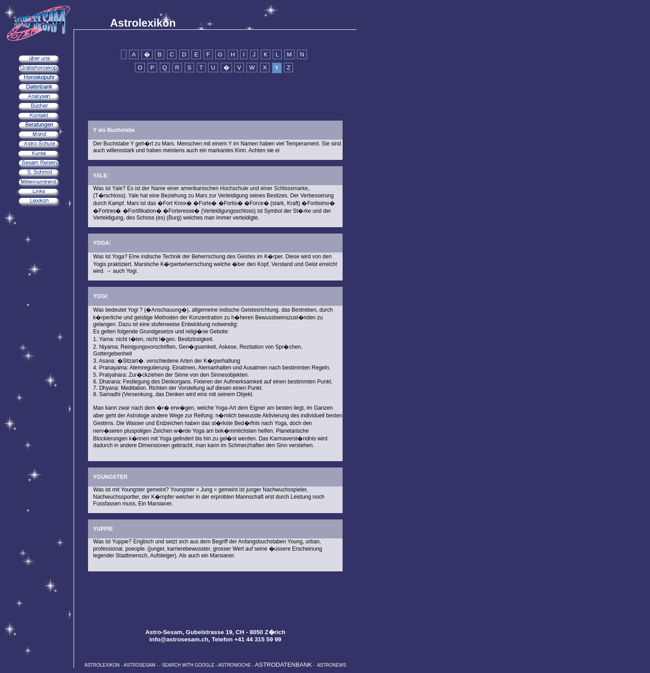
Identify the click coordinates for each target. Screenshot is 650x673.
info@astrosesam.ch (179, 639)
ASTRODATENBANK (283, 664)
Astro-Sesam (163, 632)
